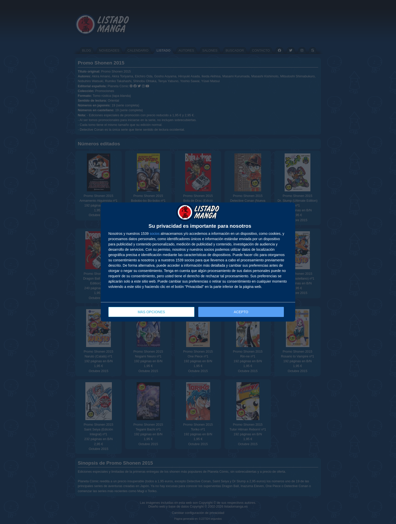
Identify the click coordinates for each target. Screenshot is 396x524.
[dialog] (198, 262)
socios (155, 233)
